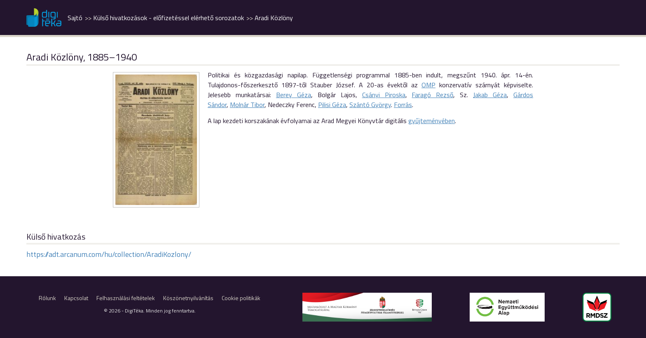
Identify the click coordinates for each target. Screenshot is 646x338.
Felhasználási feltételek (125, 298)
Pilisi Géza (332, 105)
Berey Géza (293, 95)
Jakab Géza (490, 95)
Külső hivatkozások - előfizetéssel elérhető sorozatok (168, 18)
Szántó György (370, 105)
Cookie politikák (241, 298)
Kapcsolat (76, 298)
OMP (428, 85)
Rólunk (47, 298)
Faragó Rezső (432, 95)
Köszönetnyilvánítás (188, 298)
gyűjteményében (431, 121)
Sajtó (75, 18)
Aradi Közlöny (274, 18)
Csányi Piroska (383, 95)
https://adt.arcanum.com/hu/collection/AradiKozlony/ (108, 254)
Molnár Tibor (247, 105)
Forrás (403, 105)
